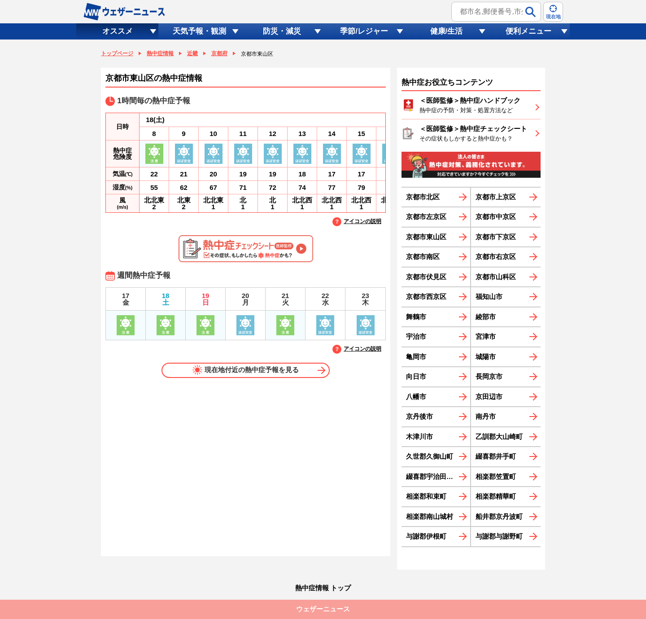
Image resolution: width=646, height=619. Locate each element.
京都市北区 (423, 197)
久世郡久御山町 (429, 456)
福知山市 (489, 296)
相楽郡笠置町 (496, 476)
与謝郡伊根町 (426, 536)
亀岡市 (416, 356)
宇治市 (416, 336)
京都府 (219, 53)
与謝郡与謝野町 (499, 536)
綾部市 (486, 316)
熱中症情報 (160, 53)
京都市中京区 (496, 216)
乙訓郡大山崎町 (499, 436)
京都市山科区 (496, 277)
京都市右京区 (496, 256)
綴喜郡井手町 (496, 456)
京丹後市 (419, 416)
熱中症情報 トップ (323, 588)
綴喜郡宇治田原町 (433, 476)
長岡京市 (489, 376)
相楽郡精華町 (496, 496)
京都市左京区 (426, 216)
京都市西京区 (426, 296)
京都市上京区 (496, 197)
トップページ (117, 53)
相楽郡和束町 (426, 496)
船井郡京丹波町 (499, 516)
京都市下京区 (496, 237)
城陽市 (486, 356)
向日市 (416, 376)
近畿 (192, 53)
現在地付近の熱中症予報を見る (245, 370)
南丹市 (486, 416)
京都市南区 (423, 256)
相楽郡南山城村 (429, 516)
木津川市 (419, 436)
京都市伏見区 (426, 277)
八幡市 (416, 396)
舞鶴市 (416, 316)
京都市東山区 (426, 237)
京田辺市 (489, 396)
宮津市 (486, 336)
